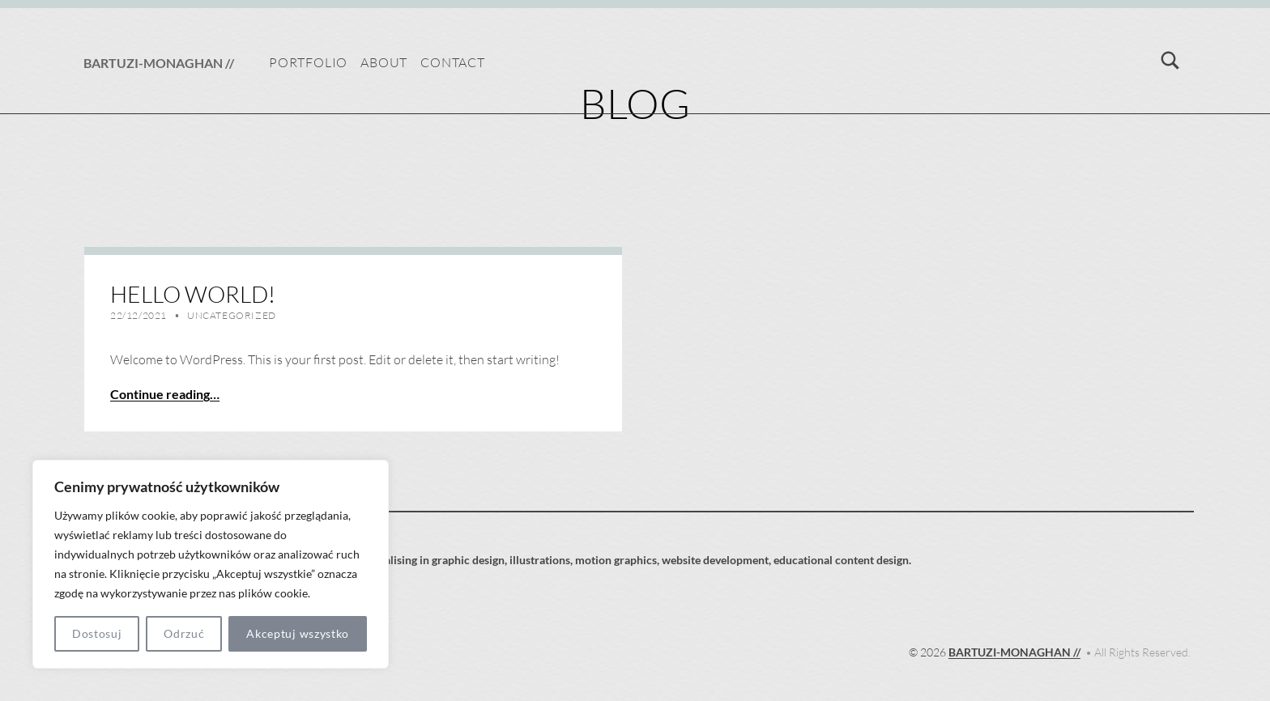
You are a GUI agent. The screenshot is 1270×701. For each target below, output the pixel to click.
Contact (452, 62)
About (383, 62)
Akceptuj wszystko (297, 633)
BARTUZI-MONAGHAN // (158, 62)
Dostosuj (97, 633)
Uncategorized (231, 315)
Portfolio (308, 62)
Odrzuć (184, 633)
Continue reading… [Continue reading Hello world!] (164, 393)
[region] (210, 564)
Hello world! (192, 294)
